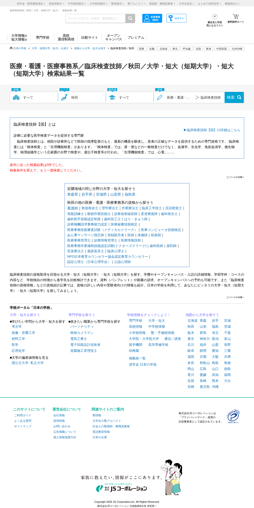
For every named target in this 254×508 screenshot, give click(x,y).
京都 (203, 356)
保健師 (143, 235)
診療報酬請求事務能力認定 (87, 224)
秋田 (191, 326)
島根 (227, 363)
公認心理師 (122, 262)
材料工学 (18, 339)
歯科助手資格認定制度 (84, 219)
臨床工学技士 (152, 208)
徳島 (227, 369)
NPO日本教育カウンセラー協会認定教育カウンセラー (107, 256)
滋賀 (191, 356)
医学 (15, 345)
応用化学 (18, 351)
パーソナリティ (82, 326)
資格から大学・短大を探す (90, 48)
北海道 (163, 48)
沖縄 (215, 387)
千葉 (227, 333)
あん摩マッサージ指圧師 (85, 235)
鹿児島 (205, 387)
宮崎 (191, 387)
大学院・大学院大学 (144, 339)
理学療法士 (110, 208)
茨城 (227, 326)
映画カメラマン (82, 333)
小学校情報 (137, 333)
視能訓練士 (75, 214)
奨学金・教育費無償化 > (31, 3)
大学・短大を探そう (25, 315)
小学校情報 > (98, 3)
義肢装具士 (95, 251)
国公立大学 (20, 363)
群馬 (203, 333)
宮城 (227, 320)
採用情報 (59, 420)
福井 (203, 345)
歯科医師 (156, 246)
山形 (203, 326)
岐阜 (191, 351)
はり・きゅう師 (136, 219)
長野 (227, 345)
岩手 (215, 320)
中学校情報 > (77, 3)
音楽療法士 (75, 251)
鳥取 (215, 363)
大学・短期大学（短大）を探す (50, 48)
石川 (191, 345)
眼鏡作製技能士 (99, 214)
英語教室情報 (101, 431)
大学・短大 (156, 320)
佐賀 (191, 381)
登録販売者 (115, 235)
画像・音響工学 (23, 333)
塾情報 (97, 415)
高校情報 (135, 326)
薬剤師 (171, 246)
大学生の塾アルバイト (107, 420)
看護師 (72, 208)
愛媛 (203, 375)
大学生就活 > (186, 3)
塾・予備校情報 (162, 333)
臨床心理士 (115, 251)
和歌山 (205, 363)
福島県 (130, 194)
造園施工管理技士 (83, 351)
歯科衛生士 (169, 214)
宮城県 (101, 194)
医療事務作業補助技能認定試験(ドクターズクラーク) (106, 246)
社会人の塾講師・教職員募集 (111, 426)
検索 (231, 97)
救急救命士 (90, 208)
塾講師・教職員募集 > (162, 3)
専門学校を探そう (81, 315)
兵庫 (227, 356)
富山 (227, 339)
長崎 (203, 381)
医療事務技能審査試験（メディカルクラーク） (102, 230)
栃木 (191, 333)
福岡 (227, 375)
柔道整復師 (149, 214)
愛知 (215, 351)
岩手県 (87, 194)
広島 (203, 369)
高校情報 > (56, 3)
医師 (130, 235)
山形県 (115, 194)
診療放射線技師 (126, 214)
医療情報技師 (131, 240)
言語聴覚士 (173, 208)
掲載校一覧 (137, 358)
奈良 (191, 363)
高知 (215, 375)
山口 (215, 369)
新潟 (215, 339)
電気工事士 (78, 339)
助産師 (156, 235)
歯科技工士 (112, 219)
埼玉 (215, 333)
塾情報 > (117, 3)
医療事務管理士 (79, 240)
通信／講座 (172, 339)
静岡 (203, 351)
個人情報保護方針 (64, 437)
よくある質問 (22, 420)
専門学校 (135, 320)
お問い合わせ (62, 426)
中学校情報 (156, 326)
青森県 (72, 194)
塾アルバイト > (137, 3)
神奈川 (205, 339)
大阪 (215, 356)
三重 (227, 351)
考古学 (17, 326)
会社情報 (59, 415)
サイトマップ (22, 426)
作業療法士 (130, 208)
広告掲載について (64, 431)
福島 (215, 326)
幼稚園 (134, 351)
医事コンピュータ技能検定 (161, 230)
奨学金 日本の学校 (143, 364)
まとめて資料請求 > (209, 3)
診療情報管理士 (105, 240)
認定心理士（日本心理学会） (89, 262)
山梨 (215, 345)
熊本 (215, 381)
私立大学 (37, 363)
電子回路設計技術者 (85, 345)
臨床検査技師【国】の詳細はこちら (213, 130)
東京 (191, 339)
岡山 (191, 369)
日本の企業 (100, 437)
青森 (203, 320)
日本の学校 (19, 48)
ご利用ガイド (22, 415)
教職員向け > (232, 3)
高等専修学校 (158, 345)
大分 (227, 381)
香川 (191, 375)
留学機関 (135, 345)
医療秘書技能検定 (124, 224)
